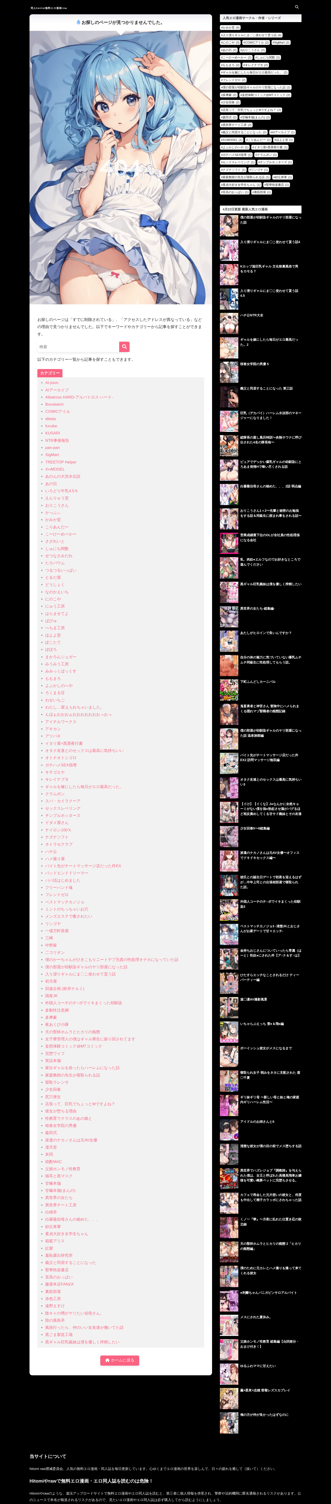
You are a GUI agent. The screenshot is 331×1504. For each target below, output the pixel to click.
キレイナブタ (57, 779)
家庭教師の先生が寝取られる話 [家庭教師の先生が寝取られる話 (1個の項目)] (246, 177)
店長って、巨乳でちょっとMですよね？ (80, 1104)
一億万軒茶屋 (57, 931)
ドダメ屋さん (57, 822)
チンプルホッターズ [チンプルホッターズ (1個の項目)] (276, 162)
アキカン (53, 729)
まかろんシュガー (61, 657)
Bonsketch (54, 404)
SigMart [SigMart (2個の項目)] (282, 42)
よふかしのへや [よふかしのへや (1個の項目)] (235, 147)
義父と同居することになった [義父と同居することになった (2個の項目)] (244, 132)
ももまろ (53, 678)
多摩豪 (51, 1017)
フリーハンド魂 (59, 887)
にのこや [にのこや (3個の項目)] (231, 42)
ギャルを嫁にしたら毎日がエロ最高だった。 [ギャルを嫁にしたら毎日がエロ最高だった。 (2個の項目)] (255, 72)
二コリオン (55, 952)
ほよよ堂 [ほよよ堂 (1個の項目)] (284, 140)
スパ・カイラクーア (62, 801)
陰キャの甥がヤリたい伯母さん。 (74, 1313)
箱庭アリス (55, 1241)
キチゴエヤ (55, 772)
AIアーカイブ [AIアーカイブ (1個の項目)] (283, 132)
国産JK (51, 996)
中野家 (51, 945)
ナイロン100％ (58, 830)
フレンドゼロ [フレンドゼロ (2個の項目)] (234, 80)
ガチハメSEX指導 (61, 765)
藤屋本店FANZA (59, 1284)
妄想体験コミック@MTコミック (73, 1046)
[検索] (124, 347)
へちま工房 (55, 628)
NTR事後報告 (57, 440)
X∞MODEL (55, 469)
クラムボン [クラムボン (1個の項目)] (267, 155)
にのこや (53, 599)
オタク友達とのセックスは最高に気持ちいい (84, 750)
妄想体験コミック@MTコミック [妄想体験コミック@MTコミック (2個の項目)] (266, 95)
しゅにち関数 (57, 549)
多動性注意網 (57, 1010)
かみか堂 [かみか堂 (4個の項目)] (231, 27)
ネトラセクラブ (59, 844)
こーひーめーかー (61, 534)
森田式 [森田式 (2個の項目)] (229, 117)
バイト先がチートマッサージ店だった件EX (83, 866)
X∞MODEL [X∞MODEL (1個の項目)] (232, 140)
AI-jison (51, 383)
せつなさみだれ (59, 556)
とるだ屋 (53, 577)
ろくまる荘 (55, 693)
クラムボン (55, 794)
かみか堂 (53, 520)
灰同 (49, 1154)
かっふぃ (53, 512)
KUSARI (52, 433)
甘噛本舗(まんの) (60, 1190)
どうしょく (55, 584)
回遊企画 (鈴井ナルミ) (64, 988)
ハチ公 (51, 851)
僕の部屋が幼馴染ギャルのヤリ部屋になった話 (86, 967)
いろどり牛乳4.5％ (61, 491)
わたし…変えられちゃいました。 (74, 707)
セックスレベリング (62, 808)
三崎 (49, 938)
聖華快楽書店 (57, 1270)
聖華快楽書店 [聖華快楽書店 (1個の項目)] (277, 184)
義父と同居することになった (70, 1262)
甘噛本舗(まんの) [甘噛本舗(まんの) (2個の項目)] (256, 117)
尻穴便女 (53, 1097)
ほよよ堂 (53, 635)
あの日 (51, 484)
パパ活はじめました (62, 880)
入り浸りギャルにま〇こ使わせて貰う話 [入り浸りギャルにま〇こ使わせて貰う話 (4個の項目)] (252, 35)
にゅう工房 (55, 606)
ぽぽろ (51, 649)
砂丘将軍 (53, 1227)
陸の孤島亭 (55, 1320)
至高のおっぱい (59, 1277)
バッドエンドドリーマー (66, 873)
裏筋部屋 (53, 1291)
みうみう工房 (57, 664)
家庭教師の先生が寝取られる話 (72, 1075)
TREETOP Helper (60, 462)
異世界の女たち (59, 1198)
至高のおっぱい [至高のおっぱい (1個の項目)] (235, 192)
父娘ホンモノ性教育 (62, 1169)
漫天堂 (51, 1147)
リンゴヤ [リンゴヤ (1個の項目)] (259, 170)
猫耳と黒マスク (59, 1176)
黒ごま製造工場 (59, 1334)
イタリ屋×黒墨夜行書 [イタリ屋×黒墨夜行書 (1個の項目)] (270, 147)
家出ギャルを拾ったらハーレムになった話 (82, 1068)
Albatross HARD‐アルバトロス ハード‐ (79, 397)
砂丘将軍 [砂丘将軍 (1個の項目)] (283, 177)
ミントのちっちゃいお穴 (66, 909)
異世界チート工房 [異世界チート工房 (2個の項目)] (237, 125)
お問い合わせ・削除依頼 (166, 1489)
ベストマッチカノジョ (64, 902)
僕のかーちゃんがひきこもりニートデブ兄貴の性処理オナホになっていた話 (111, 959)
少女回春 (53, 1089)
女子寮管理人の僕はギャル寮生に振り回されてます (90, 1039)
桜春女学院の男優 (61, 1125)
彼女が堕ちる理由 (61, 1111)
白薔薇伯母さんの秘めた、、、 (72, 1219)
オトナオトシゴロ (61, 758)
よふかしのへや (59, 686)
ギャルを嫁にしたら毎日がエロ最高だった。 (84, 787)
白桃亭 (51, 1212)
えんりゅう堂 (57, 498)
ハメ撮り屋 (55, 859)
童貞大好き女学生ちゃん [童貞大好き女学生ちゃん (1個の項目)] (241, 184)
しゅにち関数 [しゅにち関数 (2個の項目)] (268, 57)
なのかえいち (57, 592)
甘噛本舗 (53, 1183)
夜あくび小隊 (57, 1024)
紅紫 (49, 1248)
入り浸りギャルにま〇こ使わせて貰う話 (80, 974)
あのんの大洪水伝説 (62, 476)
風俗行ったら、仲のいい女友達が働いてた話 (84, 1327)
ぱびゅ (51, 621)
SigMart (52, 455)
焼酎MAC (53, 1162)
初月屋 (51, 981)
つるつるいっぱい (61, 570)
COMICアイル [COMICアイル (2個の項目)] (257, 42)
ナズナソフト (57, 837)
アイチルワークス (61, 722)
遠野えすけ (55, 1306)
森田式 (51, 1133)
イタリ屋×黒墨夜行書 (64, 743)
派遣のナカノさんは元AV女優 (71, 1140)
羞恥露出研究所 (59, 1255)
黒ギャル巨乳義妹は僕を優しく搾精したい (82, 1342)
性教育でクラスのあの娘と (68, 1118)
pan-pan (52, 447)
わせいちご (55, 700)
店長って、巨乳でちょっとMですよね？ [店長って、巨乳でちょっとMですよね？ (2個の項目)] (252, 110)
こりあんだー (57, 527)
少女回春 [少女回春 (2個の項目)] (231, 102)
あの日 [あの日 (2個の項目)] (229, 50)
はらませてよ (57, 613)
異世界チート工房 (61, 1205)
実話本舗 (53, 1061)
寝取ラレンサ (57, 1082)
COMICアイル (57, 411)
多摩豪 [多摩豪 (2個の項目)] (229, 95)
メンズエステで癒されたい (68, 916)
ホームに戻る (119, 1361)
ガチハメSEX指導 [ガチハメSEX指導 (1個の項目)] (237, 155)
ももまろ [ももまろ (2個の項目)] (231, 65)
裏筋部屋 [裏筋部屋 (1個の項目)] (262, 192)
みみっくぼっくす (61, 671)
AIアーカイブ (56, 390)
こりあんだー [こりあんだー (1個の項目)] (259, 140)
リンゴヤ (53, 924)
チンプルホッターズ (62, 815)
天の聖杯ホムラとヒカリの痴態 (72, 1032)
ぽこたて (53, 642)
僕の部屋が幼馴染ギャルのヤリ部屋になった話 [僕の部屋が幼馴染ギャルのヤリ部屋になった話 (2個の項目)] (256, 87)
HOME (165, 1479)
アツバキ (53, 736)
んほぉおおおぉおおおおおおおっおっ (78, 714)
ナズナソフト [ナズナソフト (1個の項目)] (234, 170)
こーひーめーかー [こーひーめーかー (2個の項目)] (237, 57)
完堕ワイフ (55, 1053)
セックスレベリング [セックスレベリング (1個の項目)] (238, 162)
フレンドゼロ (57, 895)
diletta (50, 419)
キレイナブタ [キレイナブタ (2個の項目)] (256, 65)
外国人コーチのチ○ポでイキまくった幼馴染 (83, 1003)
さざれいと (55, 541)
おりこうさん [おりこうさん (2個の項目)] (253, 50)
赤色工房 (53, 1299)
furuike (51, 426)
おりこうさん (57, 505)
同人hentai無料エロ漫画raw (59, 7)
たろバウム (55, 563)
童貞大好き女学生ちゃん (66, 1234)
